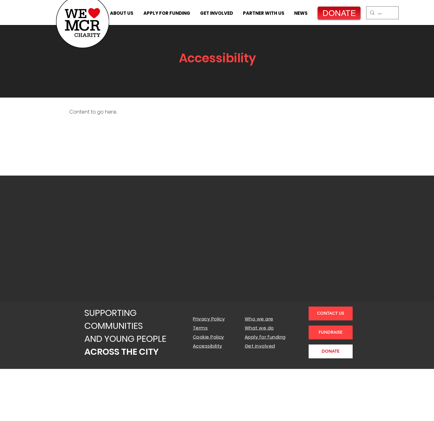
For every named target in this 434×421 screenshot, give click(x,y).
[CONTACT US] (331, 313)
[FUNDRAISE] (331, 332)
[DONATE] (339, 13)
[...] (382, 13)
